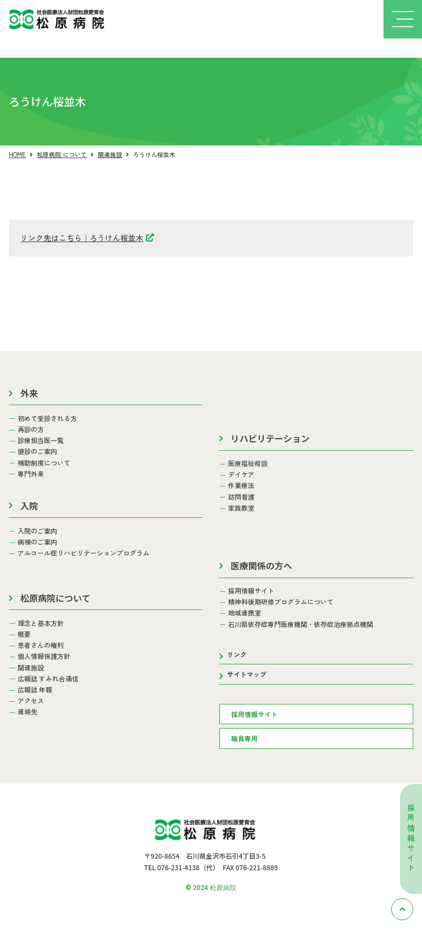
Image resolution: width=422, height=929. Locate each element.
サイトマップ (246, 674)
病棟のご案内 (37, 542)
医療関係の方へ (261, 565)
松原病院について (55, 598)
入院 (29, 505)
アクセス (31, 700)
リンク (237, 654)
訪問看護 (241, 497)
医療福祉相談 (248, 463)
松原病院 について (62, 154)
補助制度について (44, 462)
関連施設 (110, 154)
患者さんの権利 (41, 645)
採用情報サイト (411, 839)
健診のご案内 (37, 451)
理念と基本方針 (41, 623)
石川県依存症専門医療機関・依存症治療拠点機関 (300, 624)
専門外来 (31, 473)
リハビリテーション (270, 438)
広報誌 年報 (35, 689)
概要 (24, 634)
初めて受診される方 (47, 418)
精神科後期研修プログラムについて (281, 601)
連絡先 (27, 711)
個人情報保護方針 (44, 656)
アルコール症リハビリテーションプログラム (83, 553)
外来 (29, 393)
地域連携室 (244, 612)
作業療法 (241, 485)
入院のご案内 (37, 531)
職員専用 (244, 738)
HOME (17, 154)
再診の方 (31, 429)
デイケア (241, 474)
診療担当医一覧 (41, 440)
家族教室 (241, 507)
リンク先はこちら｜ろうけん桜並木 (81, 237)
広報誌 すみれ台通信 (48, 678)
